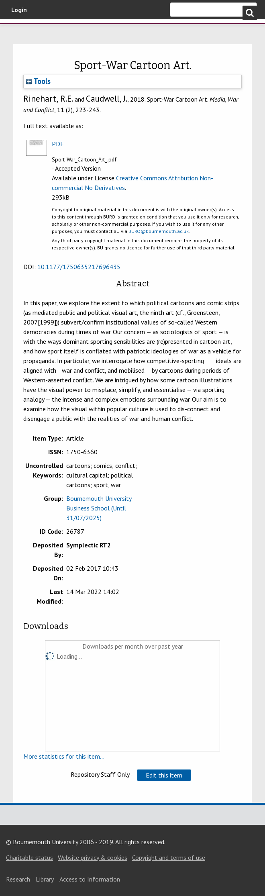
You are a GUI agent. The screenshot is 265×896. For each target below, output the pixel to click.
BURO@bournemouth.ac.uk (158, 231)
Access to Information (89, 879)
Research (18, 879)
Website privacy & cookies (92, 857)
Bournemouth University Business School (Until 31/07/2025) (98, 508)
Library (45, 879)
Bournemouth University (48, 33)
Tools (38, 81)
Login (19, 10)
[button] (164, 775)
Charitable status (29, 857)
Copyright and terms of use (168, 857)
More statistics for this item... (63, 756)
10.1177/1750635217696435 (78, 267)
